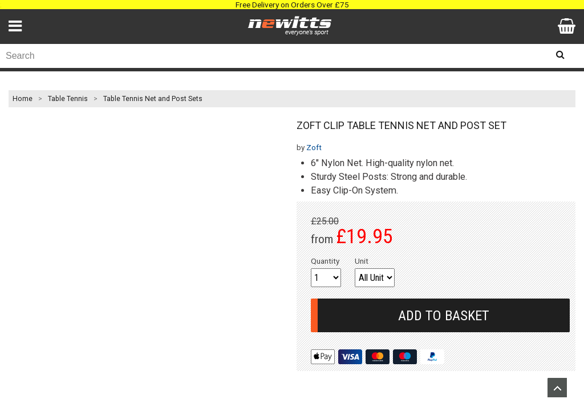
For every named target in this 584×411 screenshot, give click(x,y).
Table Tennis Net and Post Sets (152, 99)
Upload (557, 387)
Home (23, 99)
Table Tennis (68, 99)
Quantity (325, 260)
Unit (361, 260)
